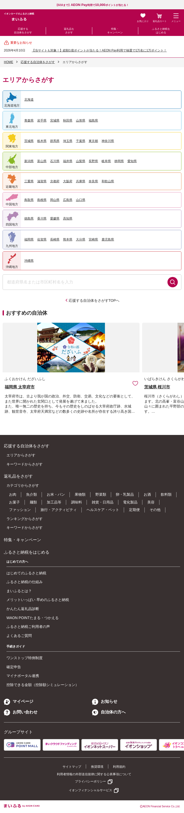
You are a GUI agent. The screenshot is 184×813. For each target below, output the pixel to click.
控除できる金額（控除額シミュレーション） (42, 685)
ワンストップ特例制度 (24, 658)
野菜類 (100, 494)
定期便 (134, 510)
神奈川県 (108, 141)
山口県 (80, 200)
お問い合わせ (20, 712)
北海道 (29, 99)
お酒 (147, 494)
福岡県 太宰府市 (20, 387)
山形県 (80, 120)
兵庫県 (80, 181)
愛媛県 (54, 218)
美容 (151, 502)
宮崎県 (93, 239)
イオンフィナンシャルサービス (90, 790)
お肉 (12, 494)
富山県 (42, 161)
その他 (155, 510)
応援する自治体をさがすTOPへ (94, 300)
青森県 (29, 120)
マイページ (18, 701)
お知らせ (104, 701)
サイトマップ (72, 767)
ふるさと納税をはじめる (161, 30)
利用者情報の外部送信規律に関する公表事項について (94, 774)
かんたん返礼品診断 (22, 609)
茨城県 (29, 141)
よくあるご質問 (19, 636)
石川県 (54, 161)
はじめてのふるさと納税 (26, 573)
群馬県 (54, 141)
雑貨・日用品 (102, 502)
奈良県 (93, 181)
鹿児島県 (108, 239)
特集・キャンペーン (115, 30)
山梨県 (80, 161)
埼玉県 (67, 141)
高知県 (67, 218)
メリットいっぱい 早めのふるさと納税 (37, 600)
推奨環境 (97, 767)
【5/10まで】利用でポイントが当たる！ (92, 5)
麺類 (33, 502)
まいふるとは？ (19, 591)
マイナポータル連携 (22, 676)
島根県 (42, 200)
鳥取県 (29, 200)
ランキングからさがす (24, 519)
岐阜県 (106, 161)
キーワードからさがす (24, 464)
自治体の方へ (109, 712)
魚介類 (31, 494)
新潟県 (29, 161)
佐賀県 (42, 239)
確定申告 (13, 667)
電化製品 (130, 502)
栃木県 (42, 141)
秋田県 (67, 120)
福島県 (93, 120)
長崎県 (54, 239)
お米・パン (56, 494)
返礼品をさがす (69, 30)
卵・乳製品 (125, 494)
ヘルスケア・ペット (103, 510)
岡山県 (54, 200)
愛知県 (132, 161)
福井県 (67, 161)
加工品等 (54, 502)
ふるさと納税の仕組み (24, 582)
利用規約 (119, 767)
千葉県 (80, 141)
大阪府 (67, 181)
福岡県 (29, 239)
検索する (172, 282)
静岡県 (119, 161)
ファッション (20, 510)
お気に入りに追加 (135, 383)
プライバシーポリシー (90, 781)
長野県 (93, 161)
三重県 (29, 181)
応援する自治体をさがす (23, 30)
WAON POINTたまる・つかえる (32, 618)
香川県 (42, 218)
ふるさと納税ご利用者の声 (28, 626)
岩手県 (42, 120)
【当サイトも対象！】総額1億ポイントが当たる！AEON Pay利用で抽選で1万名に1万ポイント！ (99, 50)
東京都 (93, 141)
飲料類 (166, 494)
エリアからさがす (20, 455)
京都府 (54, 181)
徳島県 (29, 218)
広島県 (67, 200)
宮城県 (54, 120)
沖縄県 (29, 260)
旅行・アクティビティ (59, 510)
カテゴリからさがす (22, 485)
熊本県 (67, 239)
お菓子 (14, 502)
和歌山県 (108, 181)
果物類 (80, 494)
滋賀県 (42, 181)
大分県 (80, 239)
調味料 (76, 502)
